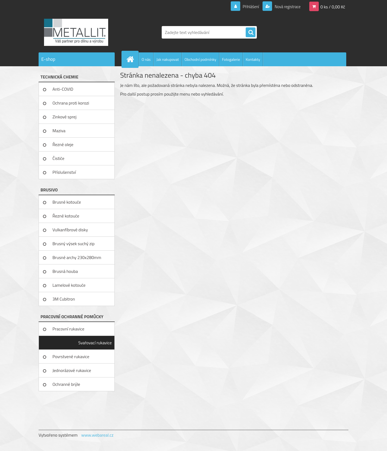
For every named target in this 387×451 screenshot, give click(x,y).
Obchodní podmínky (200, 59)
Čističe (58, 158)
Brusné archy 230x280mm (76, 257)
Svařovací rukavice (95, 342)
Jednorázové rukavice (71, 370)
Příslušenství (64, 172)
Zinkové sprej (64, 116)
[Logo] (76, 32)
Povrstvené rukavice (70, 356)
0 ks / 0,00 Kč (332, 6)
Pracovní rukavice (68, 329)
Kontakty (253, 59)
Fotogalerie (231, 59)
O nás (146, 59)
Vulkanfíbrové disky (70, 229)
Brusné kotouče (66, 202)
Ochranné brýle (66, 384)
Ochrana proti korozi (70, 103)
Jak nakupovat (167, 59)
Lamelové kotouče (69, 285)
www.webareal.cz (97, 435)
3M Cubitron (63, 299)
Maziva (58, 130)
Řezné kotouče (65, 216)
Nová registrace (286, 6)
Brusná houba (65, 271)
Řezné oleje (62, 144)
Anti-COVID (62, 89)
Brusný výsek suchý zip (73, 243)
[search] (250, 32)
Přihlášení (248, 6)
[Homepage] (132, 59)
